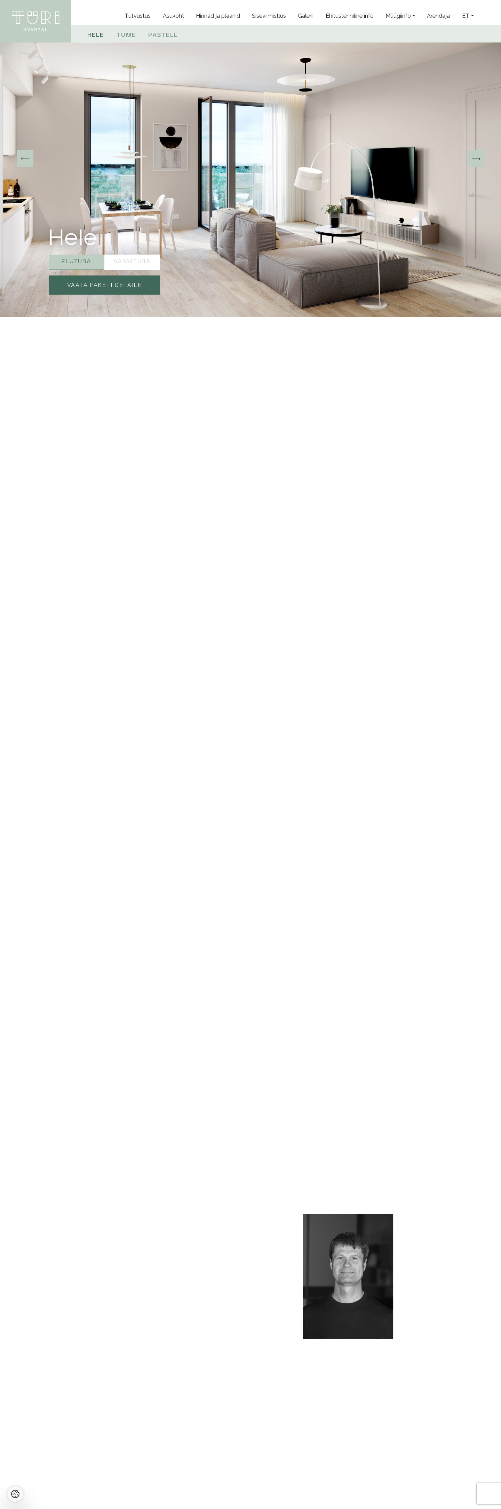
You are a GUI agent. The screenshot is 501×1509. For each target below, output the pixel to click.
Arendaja (438, 15)
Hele (95, 34)
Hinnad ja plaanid (218, 15)
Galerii (305, 15)
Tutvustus (138, 15)
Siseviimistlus (269, 15)
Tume (126, 34)
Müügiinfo (398, 15)
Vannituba (132, 261)
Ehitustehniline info (350, 15)
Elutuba (76, 261)
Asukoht (173, 15)
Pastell (163, 34)
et (466, 15)
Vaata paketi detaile (104, 285)
